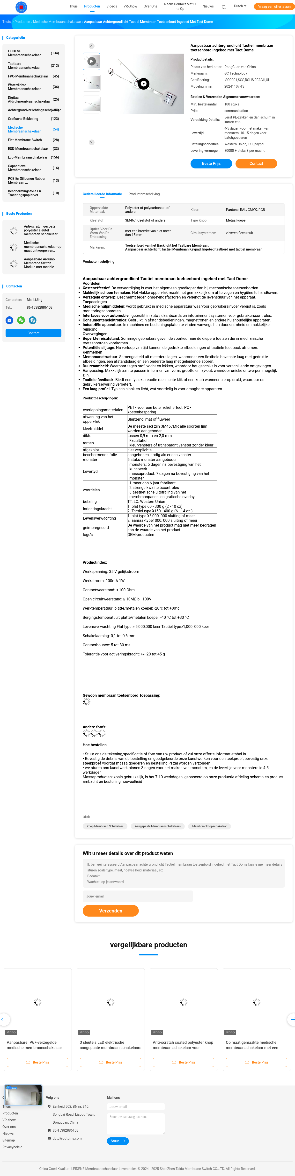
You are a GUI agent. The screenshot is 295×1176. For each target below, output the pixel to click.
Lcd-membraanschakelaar (33, 157)
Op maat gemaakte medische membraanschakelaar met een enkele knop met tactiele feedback (255, 1047)
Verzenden (110, 911)
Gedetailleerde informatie (102, 194)
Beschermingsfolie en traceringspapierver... (33, 193)
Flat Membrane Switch (33, 140)
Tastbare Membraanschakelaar (33, 66)
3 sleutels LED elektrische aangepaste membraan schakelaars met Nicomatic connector (110, 1047)
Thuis (6, 1106)
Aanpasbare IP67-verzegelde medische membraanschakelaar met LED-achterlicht (34, 1047)
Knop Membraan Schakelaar (105, 826)
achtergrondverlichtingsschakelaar (34, 110)
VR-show (9, 1120)
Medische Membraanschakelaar (33, 129)
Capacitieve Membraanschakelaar (33, 168)
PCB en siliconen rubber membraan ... (33, 180)
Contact (33, 333)
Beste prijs (211, 163)
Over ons (9, 1127)
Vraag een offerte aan (274, 6)
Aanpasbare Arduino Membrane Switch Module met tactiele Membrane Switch (39, 263)
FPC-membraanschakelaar (33, 76)
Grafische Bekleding (33, 118)
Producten (10, 1113)
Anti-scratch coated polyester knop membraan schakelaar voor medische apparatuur (183, 1047)
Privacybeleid (12, 1147)
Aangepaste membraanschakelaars (158, 826)
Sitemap (8, 1140)
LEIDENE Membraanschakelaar (33, 53)
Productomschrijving (144, 194)
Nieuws (8, 1133)
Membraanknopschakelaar (209, 826)
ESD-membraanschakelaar (33, 148)
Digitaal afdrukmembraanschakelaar (33, 99)
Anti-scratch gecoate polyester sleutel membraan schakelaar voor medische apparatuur (41, 230)
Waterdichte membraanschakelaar (33, 87)
